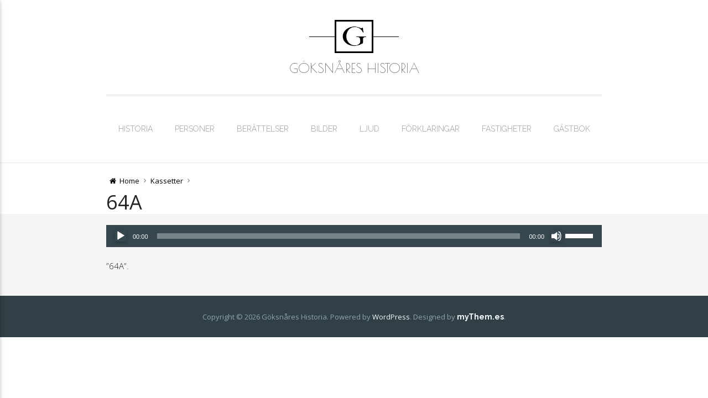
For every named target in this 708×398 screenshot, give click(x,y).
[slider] (338, 236)
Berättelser (263, 128)
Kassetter (166, 181)
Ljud (369, 128)
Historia (135, 128)
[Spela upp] (120, 236)
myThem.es (480, 316)
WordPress (391, 317)
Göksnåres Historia (354, 68)
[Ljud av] (556, 236)
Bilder (324, 128)
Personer (195, 128)
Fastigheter (507, 128)
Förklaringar (431, 128)
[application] (354, 236)
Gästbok (572, 128)
